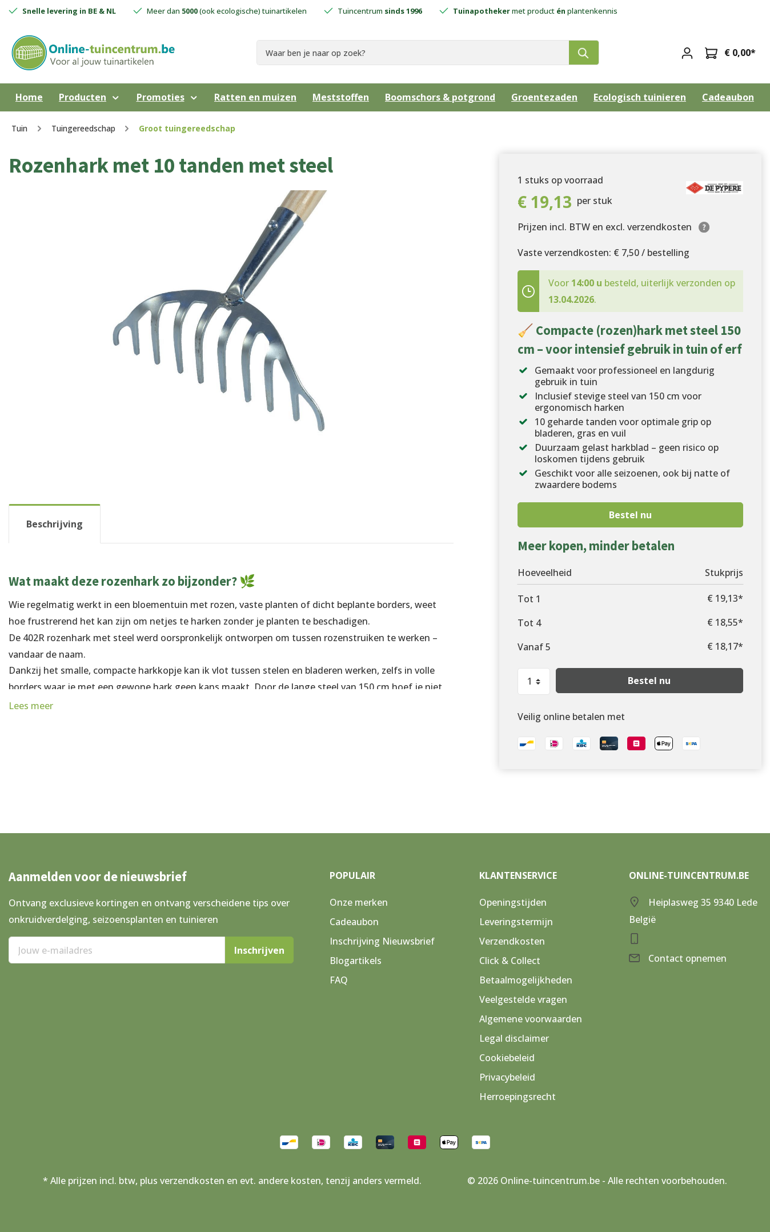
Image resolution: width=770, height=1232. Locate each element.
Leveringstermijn (516, 921)
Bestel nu (630, 515)
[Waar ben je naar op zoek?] (413, 52)
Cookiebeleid (507, 1057)
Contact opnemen (687, 958)
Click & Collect (509, 960)
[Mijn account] (687, 52)
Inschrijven (259, 950)
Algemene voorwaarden (530, 1019)
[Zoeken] (584, 52)
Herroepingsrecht (517, 1096)
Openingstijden (513, 902)
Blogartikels (356, 960)
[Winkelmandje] (730, 52)
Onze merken (359, 902)
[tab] (55, 523)
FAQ (339, 980)
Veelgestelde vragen (523, 999)
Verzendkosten (512, 941)
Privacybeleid (507, 1077)
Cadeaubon (354, 921)
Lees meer (31, 705)
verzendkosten (192, 1180)
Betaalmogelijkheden (525, 980)
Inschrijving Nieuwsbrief (382, 941)
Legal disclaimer (514, 1038)
